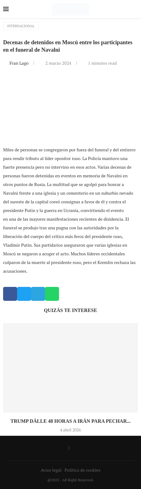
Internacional (20, 26)
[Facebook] (69, 448)
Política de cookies (82, 470)
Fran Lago (19, 63)
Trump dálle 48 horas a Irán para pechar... (70, 421)
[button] (10, 294)
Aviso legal (51, 470)
